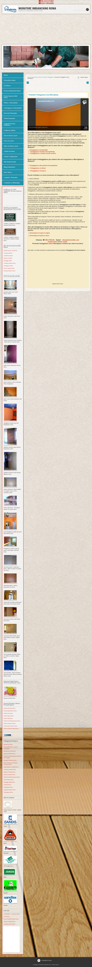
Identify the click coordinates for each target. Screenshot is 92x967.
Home (29, 77)
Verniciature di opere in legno (40, 233)
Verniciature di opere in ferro (39, 235)
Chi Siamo (13, 86)
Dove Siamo (13, 172)
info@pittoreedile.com (70, 240)
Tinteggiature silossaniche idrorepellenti (43, 165)
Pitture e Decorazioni (13, 103)
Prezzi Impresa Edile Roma (13, 96)
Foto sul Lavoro (13, 141)
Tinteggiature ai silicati (38, 168)
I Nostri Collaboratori (13, 157)
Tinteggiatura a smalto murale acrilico (43, 153)
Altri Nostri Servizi (13, 162)
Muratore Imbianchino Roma (37, 8)
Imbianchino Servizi (36, 77)
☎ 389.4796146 (49, 240)
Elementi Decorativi (13, 113)
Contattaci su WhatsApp (12, 183)
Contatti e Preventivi (10, 177)
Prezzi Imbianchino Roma (12, 91)
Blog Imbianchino (9, 167)
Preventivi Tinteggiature (47, 77)
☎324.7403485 (46, 3)
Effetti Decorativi (9, 118)
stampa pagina (84, 77)
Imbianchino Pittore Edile (57, 242)
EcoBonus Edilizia (9, 130)
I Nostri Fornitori (13, 151)
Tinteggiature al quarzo (38, 171)
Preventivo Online (10, 80)
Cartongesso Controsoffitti (13, 108)
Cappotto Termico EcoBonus (13, 124)
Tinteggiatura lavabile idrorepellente (42, 151)
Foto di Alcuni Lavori (10, 136)
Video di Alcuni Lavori (11, 146)
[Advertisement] (46, 31)
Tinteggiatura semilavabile (39, 150)
